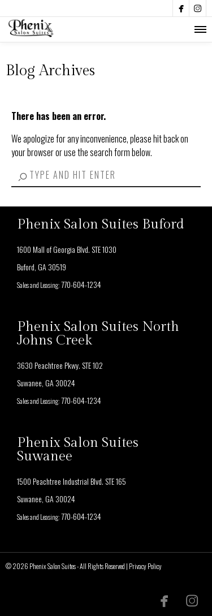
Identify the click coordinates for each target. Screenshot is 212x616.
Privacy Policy (145, 566)
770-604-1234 (81, 284)
